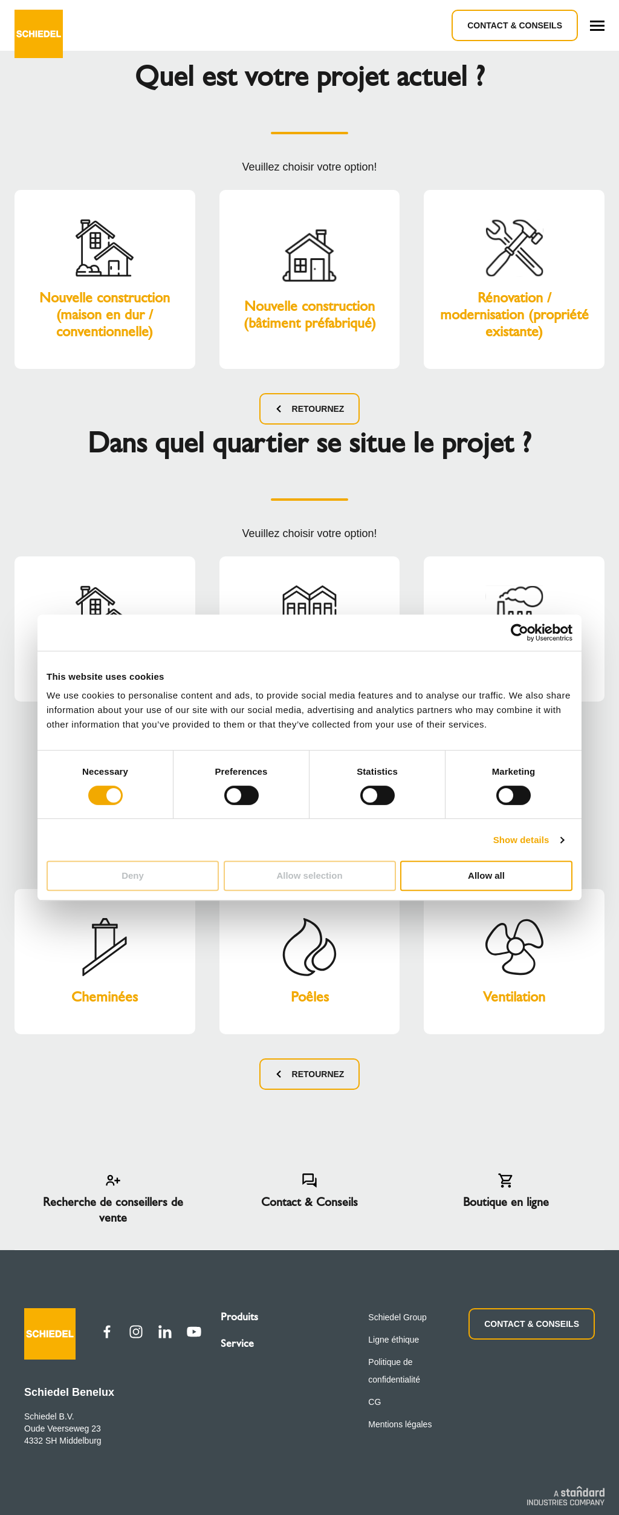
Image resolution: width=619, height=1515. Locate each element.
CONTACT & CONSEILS (531, 1324)
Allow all (486, 875)
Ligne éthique (393, 1339)
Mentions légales (400, 1424)
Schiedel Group (397, 1317)
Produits (239, 1316)
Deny (133, 875)
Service (237, 1343)
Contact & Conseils (514, 25)
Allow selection (309, 875)
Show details (521, 840)
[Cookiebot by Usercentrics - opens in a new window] (519, 633)
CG (374, 1402)
